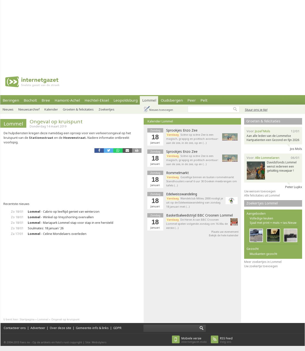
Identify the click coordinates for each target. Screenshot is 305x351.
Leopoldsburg (125, 100)
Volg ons (226, 340)
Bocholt (30, 100)
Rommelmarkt (177, 173)
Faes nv (25, 342)
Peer (191, 100)
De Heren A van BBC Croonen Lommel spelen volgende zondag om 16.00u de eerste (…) (197, 224)
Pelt (203, 100)
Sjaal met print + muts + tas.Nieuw (273, 223)
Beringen (11, 100)
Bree (46, 100)
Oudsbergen (172, 100)
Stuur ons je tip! (256, 109)
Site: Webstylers (95, 342)
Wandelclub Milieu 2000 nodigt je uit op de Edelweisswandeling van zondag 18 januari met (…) (194, 202)
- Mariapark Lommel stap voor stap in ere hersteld (70, 222)
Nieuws (8, 109)
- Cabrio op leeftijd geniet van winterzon (63, 211)
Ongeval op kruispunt (56, 121)
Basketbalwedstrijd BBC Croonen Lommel (199, 215)
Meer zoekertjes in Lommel (263, 262)
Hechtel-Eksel (97, 100)
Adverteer (37, 328)
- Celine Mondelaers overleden (57, 234)
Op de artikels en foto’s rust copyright (57, 342)
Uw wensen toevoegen (260, 191)
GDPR (117, 328)
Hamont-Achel (67, 100)
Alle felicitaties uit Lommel (262, 195)
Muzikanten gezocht (263, 254)
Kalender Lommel (160, 121)
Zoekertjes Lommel (262, 203)
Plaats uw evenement (225, 231)
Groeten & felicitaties (78, 109)
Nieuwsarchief (29, 109)
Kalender (51, 109)
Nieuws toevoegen (161, 110)
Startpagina (27, 319)
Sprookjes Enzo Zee (182, 130)
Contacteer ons (15, 328)
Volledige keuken (261, 218)
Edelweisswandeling (181, 194)
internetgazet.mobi (194, 340)
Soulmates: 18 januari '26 (46, 228)
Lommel (149, 100)
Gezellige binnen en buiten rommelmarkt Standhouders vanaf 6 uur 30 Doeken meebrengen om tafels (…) (201, 181)
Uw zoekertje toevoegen (261, 266)
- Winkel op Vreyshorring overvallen (61, 217)
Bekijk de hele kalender (224, 235)
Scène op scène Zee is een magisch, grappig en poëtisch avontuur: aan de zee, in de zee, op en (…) (192, 139)
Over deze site (60, 328)
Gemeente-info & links (92, 328)
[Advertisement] (141, 34)
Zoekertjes (106, 109)
